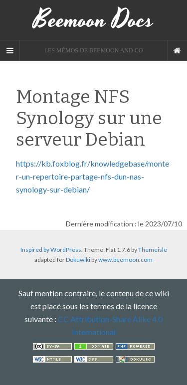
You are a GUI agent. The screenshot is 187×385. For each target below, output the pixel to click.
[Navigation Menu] (177, 50)
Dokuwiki (78, 259)
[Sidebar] (10, 50)
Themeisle (152, 249)
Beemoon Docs (93, 19)
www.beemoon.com (125, 259)
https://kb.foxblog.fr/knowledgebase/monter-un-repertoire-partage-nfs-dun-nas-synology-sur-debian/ (92, 176)
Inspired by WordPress (50, 249)
